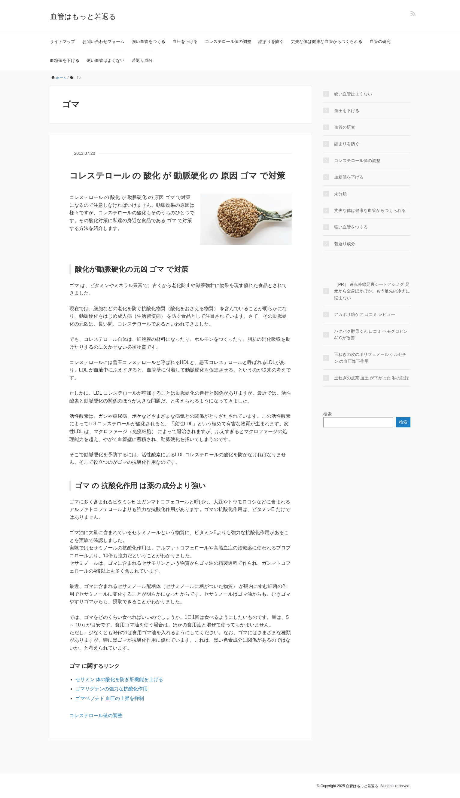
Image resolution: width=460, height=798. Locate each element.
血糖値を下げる (64, 60)
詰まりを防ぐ (271, 41)
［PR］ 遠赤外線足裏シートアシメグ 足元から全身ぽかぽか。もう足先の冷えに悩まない (372, 291)
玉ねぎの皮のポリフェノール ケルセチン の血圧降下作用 (370, 357)
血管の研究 (380, 41)
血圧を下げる (185, 41)
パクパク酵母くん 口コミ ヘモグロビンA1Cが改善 (371, 334)
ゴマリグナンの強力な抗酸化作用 (111, 688)
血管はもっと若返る (83, 16)
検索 (327, 413)
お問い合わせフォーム (103, 41)
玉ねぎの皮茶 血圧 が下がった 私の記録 (371, 377)
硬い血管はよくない (105, 60)
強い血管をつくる (148, 41)
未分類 (340, 193)
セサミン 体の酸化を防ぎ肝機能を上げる (119, 679)
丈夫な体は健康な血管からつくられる (326, 41)
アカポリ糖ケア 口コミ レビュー (364, 314)
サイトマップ (62, 41)
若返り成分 (142, 60)
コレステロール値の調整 (228, 41)
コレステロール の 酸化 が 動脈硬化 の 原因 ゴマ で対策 (177, 175)
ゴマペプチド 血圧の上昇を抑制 (109, 698)
